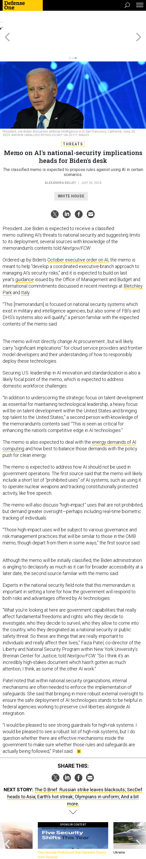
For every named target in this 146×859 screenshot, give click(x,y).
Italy (25, 273)
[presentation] (7, 822)
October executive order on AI (77, 241)
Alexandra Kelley (60, 164)
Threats (73, 125)
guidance (24, 260)
